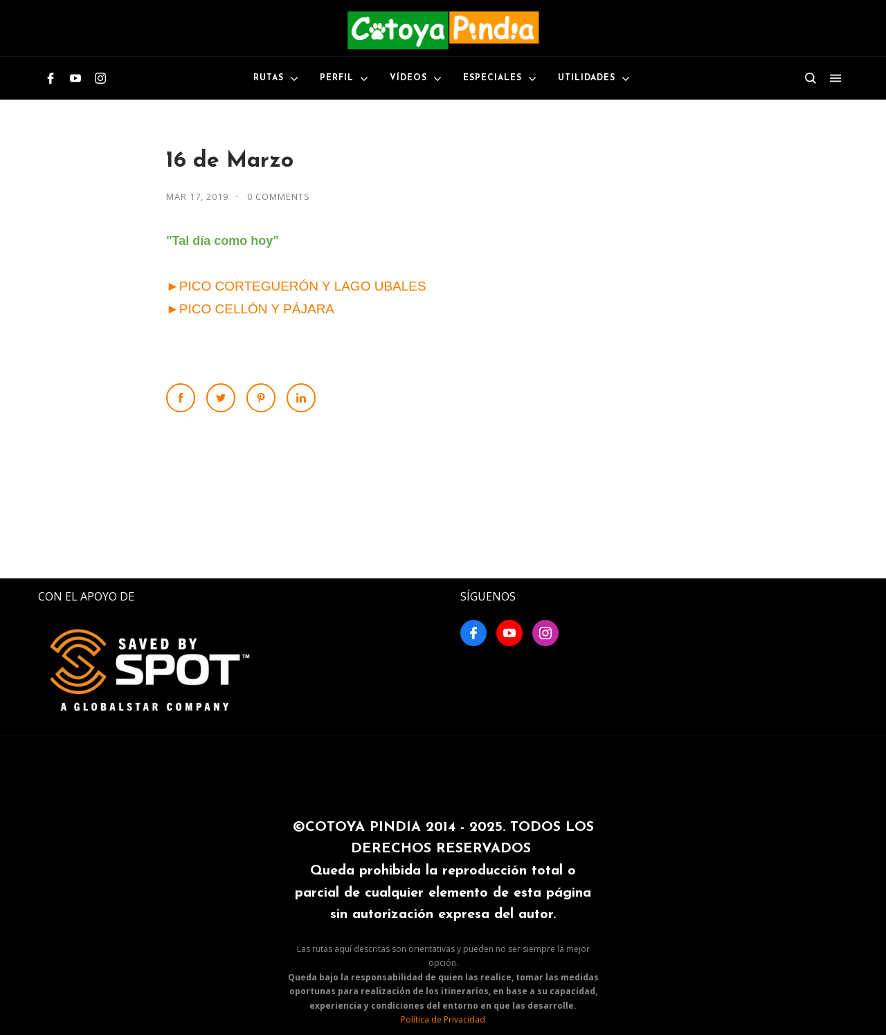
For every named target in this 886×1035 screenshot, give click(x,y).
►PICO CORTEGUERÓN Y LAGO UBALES (296, 286)
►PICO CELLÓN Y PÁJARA (250, 309)
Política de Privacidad (443, 1019)
